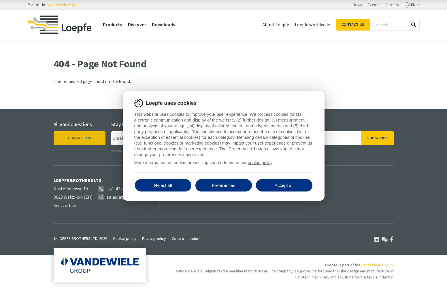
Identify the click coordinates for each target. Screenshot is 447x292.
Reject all (163, 185)
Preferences (223, 185)
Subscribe (377, 138)
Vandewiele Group (63, 5)
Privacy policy (154, 239)
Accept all (284, 185)
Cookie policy (124, 239)
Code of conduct (186, 239)
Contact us (79, 138)
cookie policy (260, 162)
